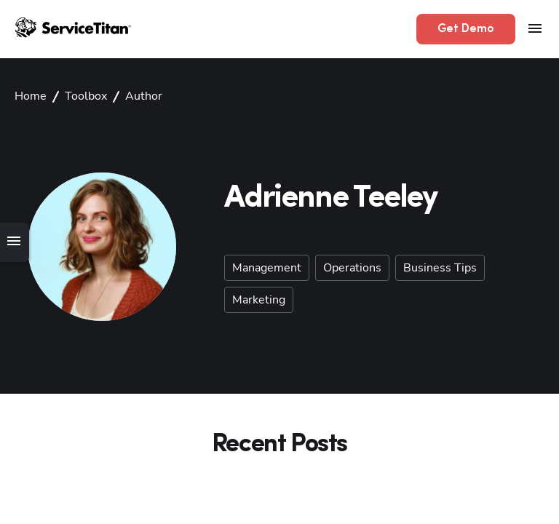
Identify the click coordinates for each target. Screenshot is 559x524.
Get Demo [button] (465, 29)
